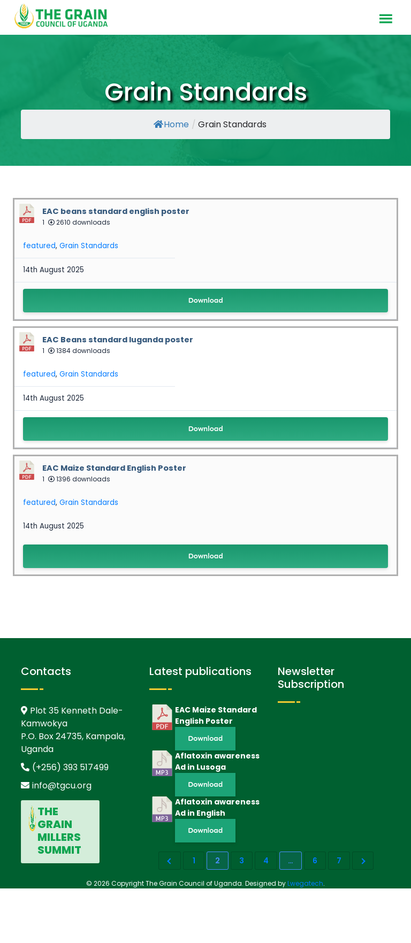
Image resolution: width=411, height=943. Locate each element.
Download (205, 300)
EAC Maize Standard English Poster (114, 468)
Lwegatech (305, 883)
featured (39, 246)
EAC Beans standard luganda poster (117, 339)
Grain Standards (88, 246)
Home (171, 124)
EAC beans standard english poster (115, 211)
